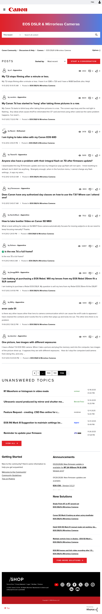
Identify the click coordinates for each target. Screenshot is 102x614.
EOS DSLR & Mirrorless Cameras (42, 85)
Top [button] (8, 608)
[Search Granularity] (12, 35)
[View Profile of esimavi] (77, 391)
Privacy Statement (20, 584)
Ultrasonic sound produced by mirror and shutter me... (34, 401)
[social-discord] (78, 589)
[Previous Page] (34, 373)
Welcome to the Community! (14, 472)
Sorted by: (39, 61)
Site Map (34, 584)
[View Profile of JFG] (75, 433)
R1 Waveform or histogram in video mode (26, 391)
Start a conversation (83, 61)
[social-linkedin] (71, 589)
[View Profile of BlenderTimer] (79, 401)
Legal (28, 584)
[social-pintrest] (93, 585)
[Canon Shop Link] (15, 579)
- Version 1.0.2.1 (63, 485)
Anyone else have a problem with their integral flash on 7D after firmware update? (47, 161)
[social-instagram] (62, 585)
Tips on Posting (8, 478)
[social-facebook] (74, 585)
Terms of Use (10, 584)
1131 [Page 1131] (55, 373)
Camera (40, 50)
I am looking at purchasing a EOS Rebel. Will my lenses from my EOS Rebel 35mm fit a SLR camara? (49, 280)
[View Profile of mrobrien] (77, 412)
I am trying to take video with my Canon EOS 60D (29, 137)
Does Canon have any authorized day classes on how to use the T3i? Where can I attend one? (50, 196)
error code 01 (9, 308)
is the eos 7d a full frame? (19, 251)
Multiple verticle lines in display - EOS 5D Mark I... (72, 538)
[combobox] (61, 35)
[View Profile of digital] (76, 422)
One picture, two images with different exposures (29, 342)
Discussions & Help (26, 50)
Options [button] (95, 50)
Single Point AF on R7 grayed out (66, 503)
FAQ (92, 2)
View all (10, 443)
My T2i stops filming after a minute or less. (25, 76)
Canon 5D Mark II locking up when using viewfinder (73, 515)
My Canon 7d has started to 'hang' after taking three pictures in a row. (41, 103)
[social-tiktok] (68, 585)
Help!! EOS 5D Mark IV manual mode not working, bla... (75, 527)
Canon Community (18, 9)
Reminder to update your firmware (23, 433)
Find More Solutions (69, 560)
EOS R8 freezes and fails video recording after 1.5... (73, 550)
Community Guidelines (11, 475)
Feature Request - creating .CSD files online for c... (31, 412)
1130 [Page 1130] (48, 373)
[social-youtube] (56, 585)
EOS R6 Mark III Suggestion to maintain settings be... (33, 422)
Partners (40, 584)
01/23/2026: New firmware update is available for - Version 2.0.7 (70, 467)
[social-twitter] (81, 585)
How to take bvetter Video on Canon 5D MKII (26, 221)
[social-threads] (87, 585)
